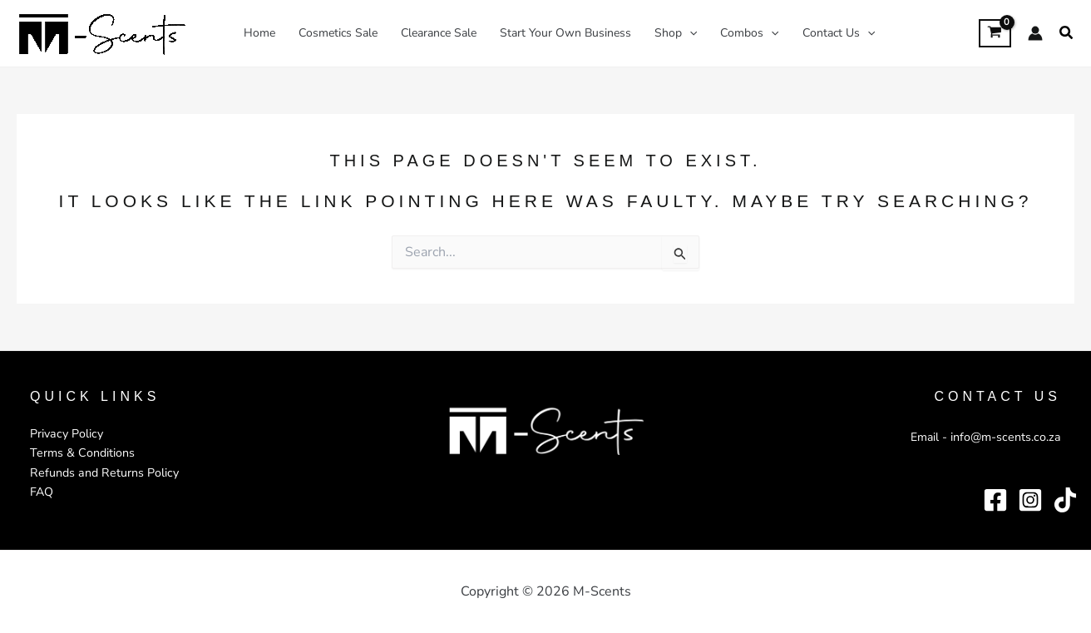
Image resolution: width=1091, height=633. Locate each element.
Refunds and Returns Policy (102, 472)
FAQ (41, 491)
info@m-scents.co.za (1008, 437)
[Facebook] (995, 499)
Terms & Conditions (81, 453)
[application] (689, 33)
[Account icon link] (1035, 33)
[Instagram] (1030, 499)
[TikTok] (1065, 499)
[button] (1066, 33)
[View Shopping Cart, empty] (995, 33)
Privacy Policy (65, 434)
